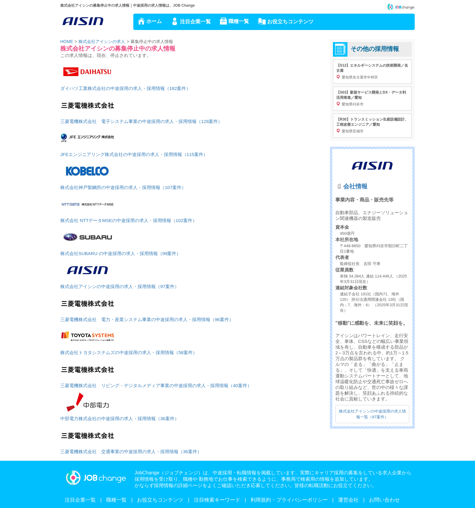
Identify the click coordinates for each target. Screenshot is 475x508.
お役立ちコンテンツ (290, 22)
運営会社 (348, 500)
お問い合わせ (384, 500)
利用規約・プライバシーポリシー (289, 500)
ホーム (154, 21)
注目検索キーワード (217, 500)
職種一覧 (238, 21)
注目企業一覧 (195, 22)
